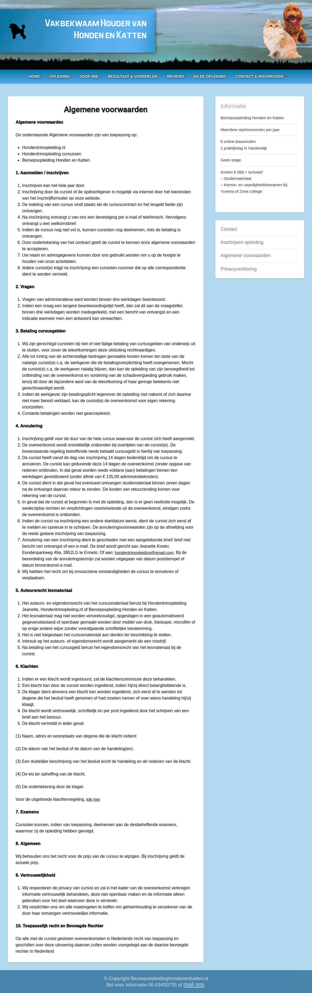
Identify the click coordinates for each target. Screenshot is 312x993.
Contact (229, 229)
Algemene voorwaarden (246, 255)
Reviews (175, 76)
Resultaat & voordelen (132, 76)
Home (34, 76)
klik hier (93, 799)
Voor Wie (89, 76)
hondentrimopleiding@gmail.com (145, 552)
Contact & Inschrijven (259, 76)
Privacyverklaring (239, 269)
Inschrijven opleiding (242, 242)
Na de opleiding (210, 76)
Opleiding (59, 76)
